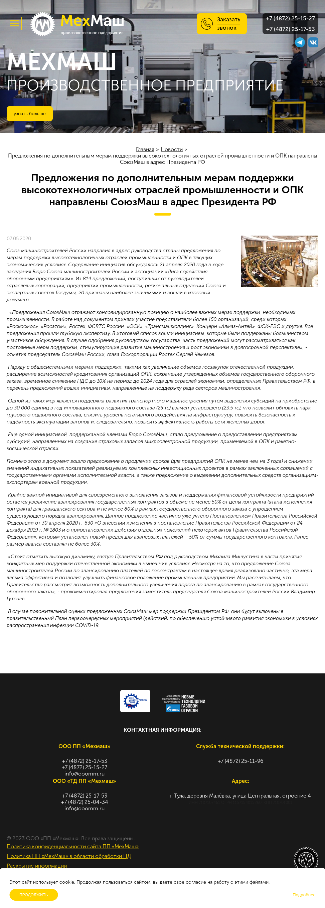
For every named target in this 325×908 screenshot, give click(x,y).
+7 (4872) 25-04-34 (84, 802)
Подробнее (304, 894)
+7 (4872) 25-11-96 (240, 761)
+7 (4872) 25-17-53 (290, 29)
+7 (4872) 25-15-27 (290, 18)
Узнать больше (30, 113)
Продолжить (33, 895)
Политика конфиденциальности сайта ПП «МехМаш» (73, 846)
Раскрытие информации (37, 866)
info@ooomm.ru (84, 774)
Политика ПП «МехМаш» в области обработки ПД (69, 856)
